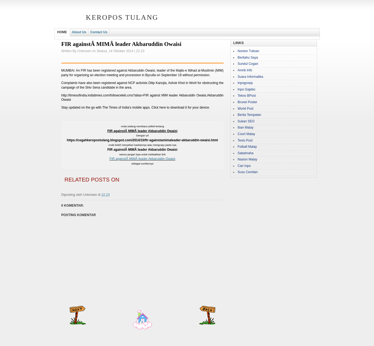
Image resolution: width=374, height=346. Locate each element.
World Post (245, 108)
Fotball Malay (247, 147)
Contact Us (98, 32)
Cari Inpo (244, 166)
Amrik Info (245, 70)
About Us (79, 32)
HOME (62, 32)
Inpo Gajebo (246, 89)
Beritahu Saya (248, 57)
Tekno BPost (247, 96)
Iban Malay (246, 127)
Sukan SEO (246, 121)
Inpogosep (245, 83)
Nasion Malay (247, 159)
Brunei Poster (247, 102)
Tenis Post (245, 140)
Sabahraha (246, 153)
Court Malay (246, 134)
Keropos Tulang (122, 17)
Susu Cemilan (248, 172)
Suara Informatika (250, 77)
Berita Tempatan (249, 115)
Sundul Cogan (248, 64)
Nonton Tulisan (248, 51)
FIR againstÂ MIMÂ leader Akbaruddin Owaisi (142, 159)
